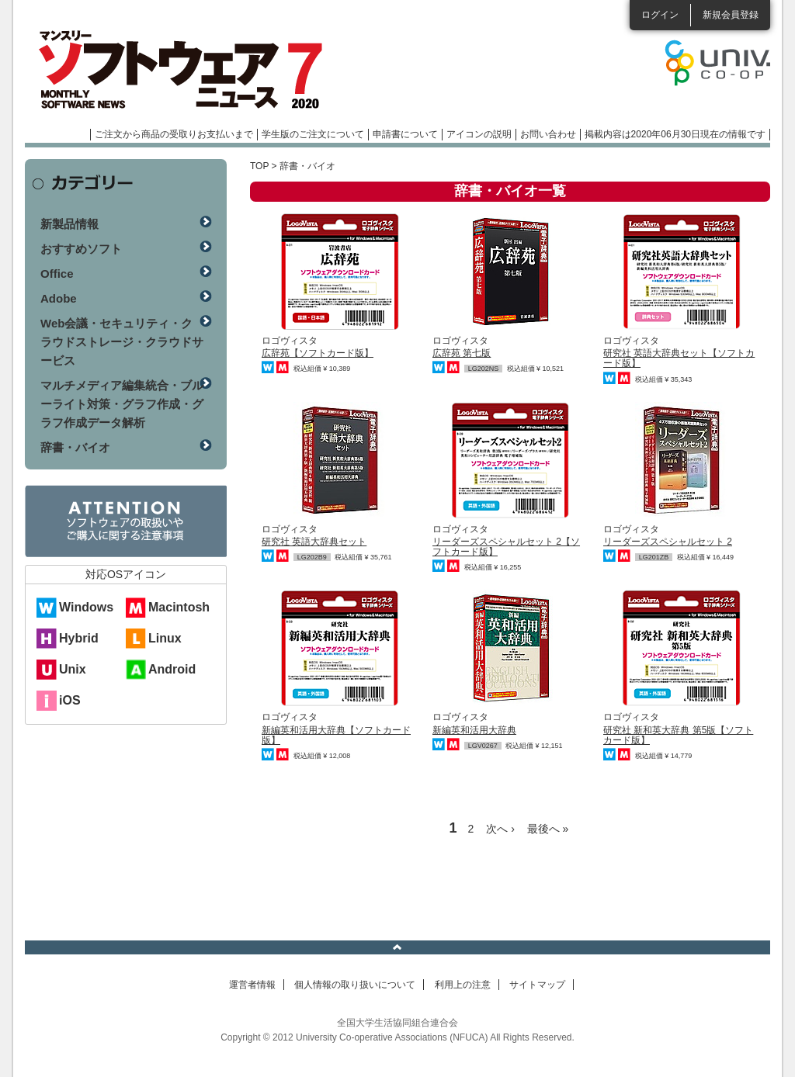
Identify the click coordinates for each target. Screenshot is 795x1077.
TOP (259, 166)
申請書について (405, 134)
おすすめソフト (81, 248)
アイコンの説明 (479, 134)
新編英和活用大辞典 (474, 730)
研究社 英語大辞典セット (314, 541)
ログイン (660, 14)
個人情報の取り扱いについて (354, 984)
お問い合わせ (548, 134)
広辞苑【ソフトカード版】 (317, 353)
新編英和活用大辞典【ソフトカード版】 (336, 735)
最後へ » (548, 828)
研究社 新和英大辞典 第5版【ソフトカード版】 (678, 735)
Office (57, 273)
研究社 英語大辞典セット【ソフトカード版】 (679, 358)
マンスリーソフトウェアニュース (189, 69)
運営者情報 (252, 984)
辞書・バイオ (75, 447)
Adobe (58, 298)
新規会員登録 (731, 14)
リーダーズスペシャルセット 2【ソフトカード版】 (506, 546)
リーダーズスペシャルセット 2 (667, 541)
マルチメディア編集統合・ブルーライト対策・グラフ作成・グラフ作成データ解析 (121, 404)
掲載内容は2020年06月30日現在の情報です (675, 134)
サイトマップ (537, 984)
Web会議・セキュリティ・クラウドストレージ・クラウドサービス (121, 342)
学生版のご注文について (313, 134)
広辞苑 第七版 (461, 353)
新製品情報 (69, 223)
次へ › (500, 828)
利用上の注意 (463, 984)
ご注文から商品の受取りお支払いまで (174, 134)
